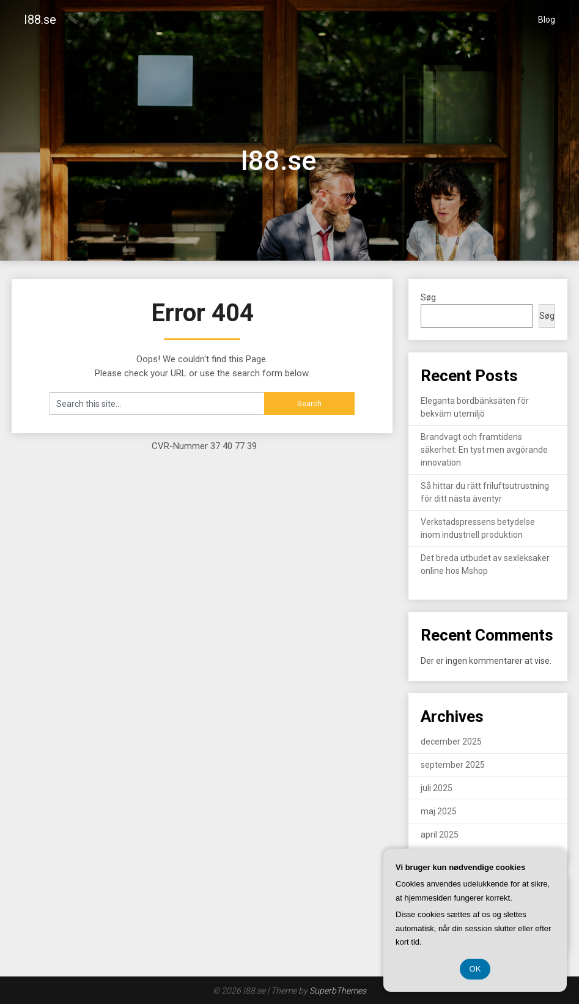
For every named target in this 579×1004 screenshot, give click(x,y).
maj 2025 (439, 811)
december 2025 (451, 741)
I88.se (40, 19)
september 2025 (453, 765)
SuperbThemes (337, 990)
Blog (546, 19)
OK (475, 968)
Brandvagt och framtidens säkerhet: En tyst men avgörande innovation (484, 449)
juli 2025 (436, 788)
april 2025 (440, 834)
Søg (428, 297)
